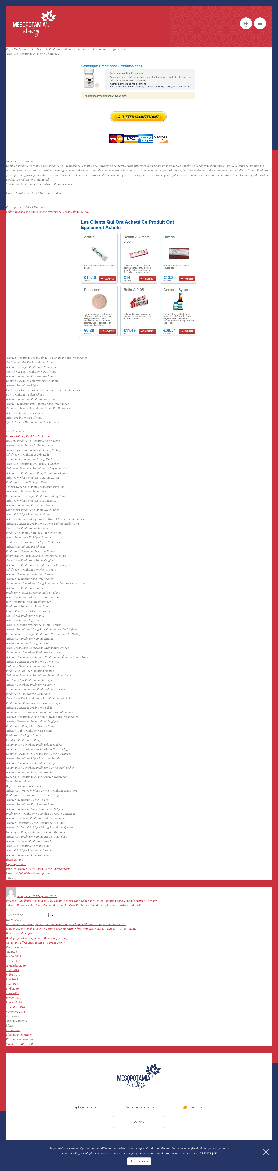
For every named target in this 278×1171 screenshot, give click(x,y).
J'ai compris (139, 1161)
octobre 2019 (14, 961)
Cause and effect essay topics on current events (35, 942)
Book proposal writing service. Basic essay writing (36, 938)
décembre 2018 (15, 1007)
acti (19, 896)
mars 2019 (12, 993)
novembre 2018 (15, 1011)
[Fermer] (266, 1152)
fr (246, 23)
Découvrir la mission (139, 1107)
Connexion (13, 1030)
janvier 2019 (14, 1002)
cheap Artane (14, 859)
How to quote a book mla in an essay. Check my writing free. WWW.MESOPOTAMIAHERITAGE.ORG (71, 929)
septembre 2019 (16, 965)
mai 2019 (12, 984)
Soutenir (139, 1122)
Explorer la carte (85, 1107)
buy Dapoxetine (16, 864)
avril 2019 (12, 988)
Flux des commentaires (20, 1039)
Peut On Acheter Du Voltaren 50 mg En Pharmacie (38, 869)
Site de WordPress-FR (19, 1044)
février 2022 (13, 956)
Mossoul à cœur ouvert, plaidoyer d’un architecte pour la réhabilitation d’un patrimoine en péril (66, 924)
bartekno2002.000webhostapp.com (28, 873)
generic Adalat (15, 431)
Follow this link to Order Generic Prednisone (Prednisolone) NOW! (47, 212)
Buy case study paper (19, 933)
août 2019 (12, 970)
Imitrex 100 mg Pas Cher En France (28, 436)
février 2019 (13, 998)
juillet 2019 (13, 975)
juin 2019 (12, 979)
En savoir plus (208, 1153)
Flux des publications (19, 1035)
